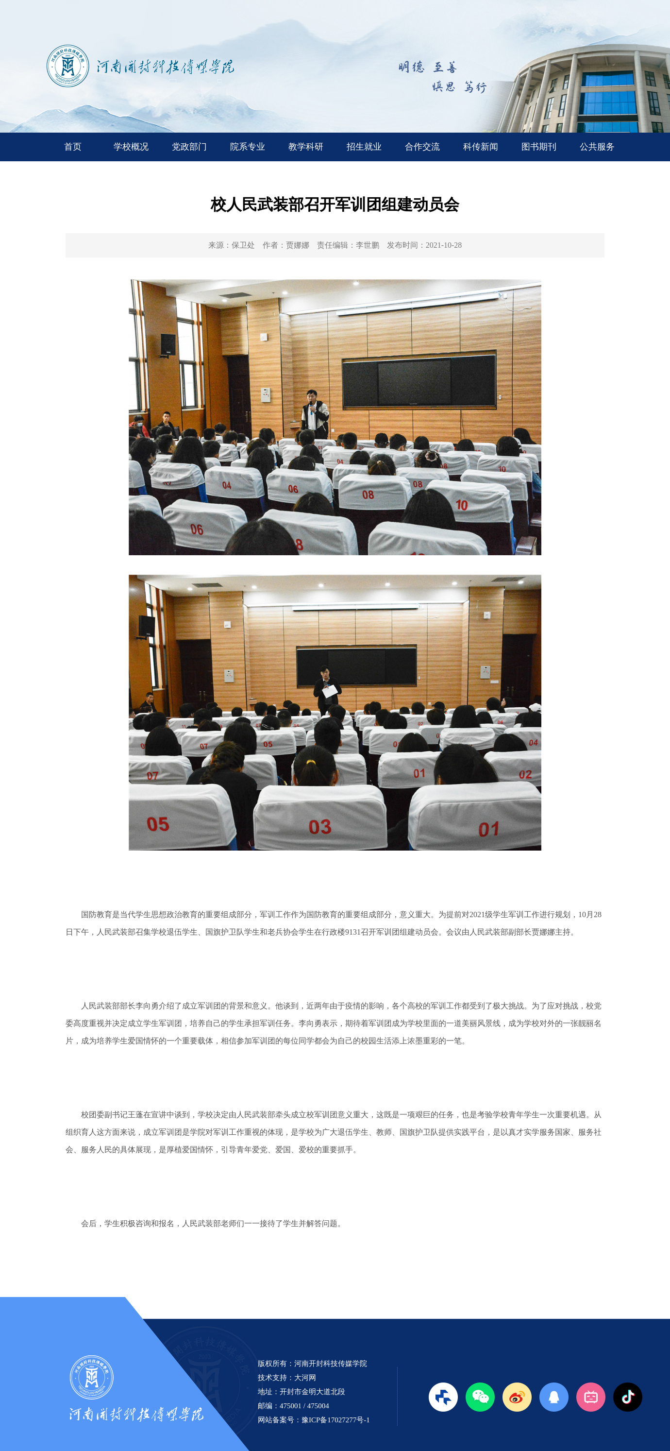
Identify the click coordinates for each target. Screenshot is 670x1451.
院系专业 (247, 147)
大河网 (305, 1378)
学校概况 (131, 147)
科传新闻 (480, 147)
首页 (73, 147)
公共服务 (597, 147)
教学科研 (305, 147)
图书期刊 (538, 147)
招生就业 (364, 147)
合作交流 (422, 147)
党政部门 (189, 147)
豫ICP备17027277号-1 (336, 1420)
